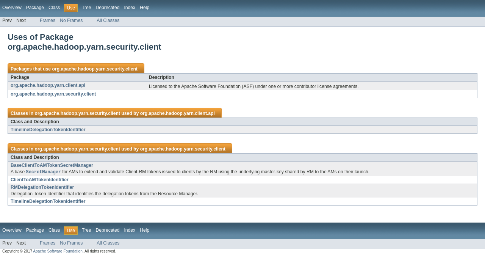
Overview (12, 7)
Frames (47, 20)
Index (129, 7)
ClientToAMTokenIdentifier (40, 180)
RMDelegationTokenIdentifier (42, 187)
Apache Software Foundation (58, 251)
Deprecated (108, 7)
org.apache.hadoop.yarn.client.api (48, 85)
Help (144, 7)
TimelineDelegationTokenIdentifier (48, 129)
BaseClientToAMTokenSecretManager (52, 165)
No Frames (71, 20)
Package (35, 7)
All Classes (108, 20)
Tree (86, 7)
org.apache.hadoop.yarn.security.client (94, 69)
